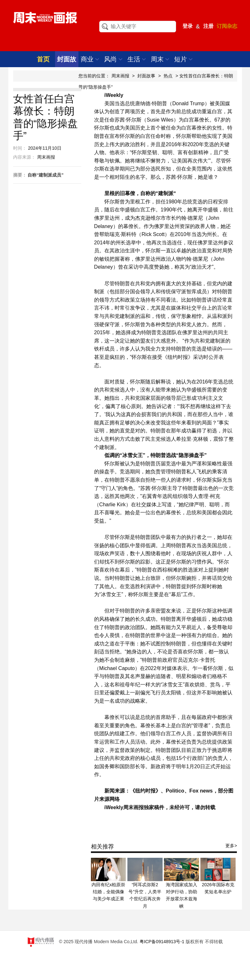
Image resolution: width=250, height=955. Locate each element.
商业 (90, 59)
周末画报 (120, 75)
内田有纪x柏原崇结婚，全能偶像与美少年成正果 (108, 892)
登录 (187, 26)
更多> (231, 845)
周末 (160, 59)
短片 (183, 59)
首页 (43, 59)
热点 (168, 75)
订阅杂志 (227, 26)
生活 (136, 59)
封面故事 (146, 75)
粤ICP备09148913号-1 (162, 941)
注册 (208, 26)
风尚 (113, 59)
